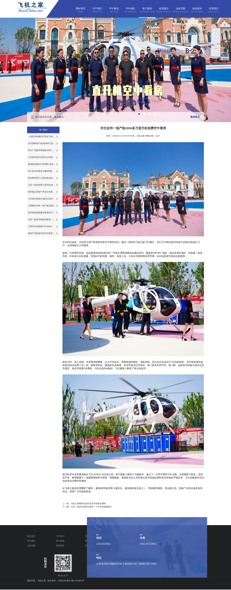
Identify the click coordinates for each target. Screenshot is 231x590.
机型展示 (89, 541)
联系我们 (89, 545)
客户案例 (60, 541)
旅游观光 (60, 545)
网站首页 (31, 536)
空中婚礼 (31, 541)
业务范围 (31, 545)
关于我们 (60, 536)
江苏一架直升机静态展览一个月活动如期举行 (91, 507)
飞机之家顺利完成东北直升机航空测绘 (88, 503)
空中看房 (89, 536)
